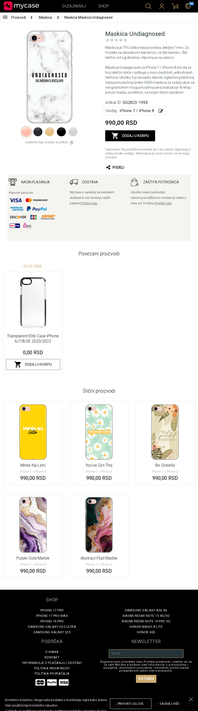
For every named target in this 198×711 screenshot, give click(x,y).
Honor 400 (146, 632)
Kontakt (52, 657)
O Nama (52, 652)
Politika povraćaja (52, 673)
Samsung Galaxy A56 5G (146, 610)
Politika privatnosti (52, 668)
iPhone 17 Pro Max (52, 616)
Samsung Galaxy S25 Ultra (52, 627)
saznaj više (169, 704)
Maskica (46, 17)
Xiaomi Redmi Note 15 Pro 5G (146, 621)
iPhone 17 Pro (52, 610)
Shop (103, 6)
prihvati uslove (131, 704)
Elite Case (33, 266)
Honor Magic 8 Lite (146, 627)
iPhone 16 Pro (52, 621)
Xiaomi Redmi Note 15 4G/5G (146, 616)
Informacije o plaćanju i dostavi (52, 663)
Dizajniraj (74, 6)
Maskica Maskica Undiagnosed (88, 17)
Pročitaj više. (89, 203)
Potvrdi (146, 679)
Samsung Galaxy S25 (52, 632)
